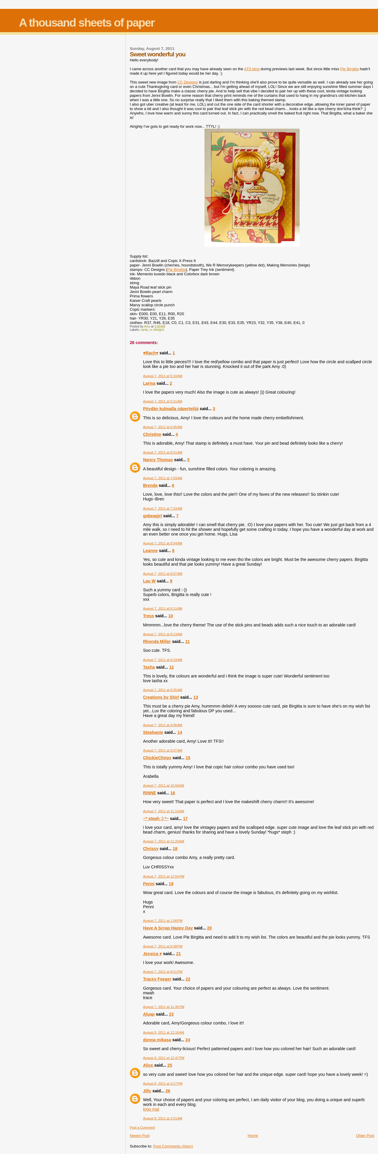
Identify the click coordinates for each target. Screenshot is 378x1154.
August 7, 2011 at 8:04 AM (162, 543)
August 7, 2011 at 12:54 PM (163, 876)
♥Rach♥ (150, 353)
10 (170, 615)
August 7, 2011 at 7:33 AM (162, 508)
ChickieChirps (157, 757)
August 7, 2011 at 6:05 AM (162, 427)
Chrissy (150, 848)
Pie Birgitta (349, 69)
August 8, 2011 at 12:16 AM (163, 1032)
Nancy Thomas (158, 459)
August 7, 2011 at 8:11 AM (162, 608)
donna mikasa (157, 1039)
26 (168, 1090)
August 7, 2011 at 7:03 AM (162, 478)
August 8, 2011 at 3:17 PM (162, 1083)
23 (171, 1014)
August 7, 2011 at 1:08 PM (162, 920)
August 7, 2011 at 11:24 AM (163, 841)
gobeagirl (152, 515)
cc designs (157, 329)
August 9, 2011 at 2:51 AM (162, 1118)
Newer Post (139, 1135)
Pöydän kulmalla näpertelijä (170, 408)
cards (144, 329)
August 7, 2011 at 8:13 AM (162, 634)
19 (171, 883)
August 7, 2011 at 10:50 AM (163, 785)
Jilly (147, 1090)
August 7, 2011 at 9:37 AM (162, 750)
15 (188, 757)
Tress (148, 615)
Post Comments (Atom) (173, 1146)
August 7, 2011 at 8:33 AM (162, 660)
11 (187, 641)
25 (169, 1065)
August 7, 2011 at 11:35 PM (163, 1007)
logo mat (151, 1109)
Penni (148, 883)
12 (171, 667)
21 (178, 953)
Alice (148, 1065)
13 (195, 697)
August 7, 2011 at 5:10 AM (162, 376)
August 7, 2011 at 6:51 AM (162, 452)
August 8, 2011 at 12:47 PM (163, 1058)
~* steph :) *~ (156, 818)
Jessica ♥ (152, 953)
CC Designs (187, 82)
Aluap (149, 1014)
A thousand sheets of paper (86, 22)
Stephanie (153, 732)
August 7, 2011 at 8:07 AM (162, 573)
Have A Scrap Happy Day (168, 928)
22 (188, 979)
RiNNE (149, 792)
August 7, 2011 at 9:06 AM (162, 725)
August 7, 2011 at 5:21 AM (162, 401)
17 (185, 818)
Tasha (149, 667)
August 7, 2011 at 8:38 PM (162, 946)
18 (175, 848)
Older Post (365, 1135)
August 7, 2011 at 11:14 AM (163, 811)
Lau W (149, 581)
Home (253, 1135)
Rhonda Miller (157, 641)
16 (172, 792)
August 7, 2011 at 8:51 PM (162, 971)
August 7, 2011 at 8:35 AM (162, 690)
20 (209, 928)
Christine (152, 434)
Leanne (150, 550)
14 (179, 732)
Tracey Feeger (157, 979)
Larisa (149, 383)
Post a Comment (142, 1127)
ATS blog (252, 69)
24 (187, 1039)
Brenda (150, 485)
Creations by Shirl (161, 697)
